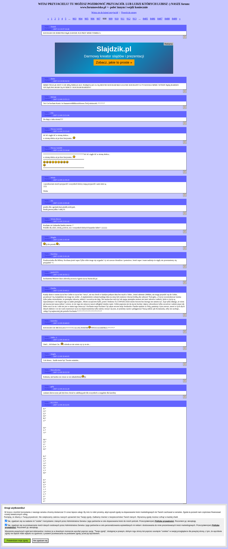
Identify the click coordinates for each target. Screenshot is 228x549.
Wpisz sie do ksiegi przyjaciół (104, 12)
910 (116, 18)
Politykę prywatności (164, 521)
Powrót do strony (128, 12)
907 (98, 18)
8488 (167, 18)
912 (128, 18)
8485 (145, 18)
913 (134, 18)
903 (74, 18)
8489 (174, 18)
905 (86, 18)
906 (92, 18)
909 (110, 18)
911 (122, 18)
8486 (152, 18)
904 (80, 18)
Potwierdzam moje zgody (17, 541)
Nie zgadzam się (40, 541)
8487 (159, 18)
